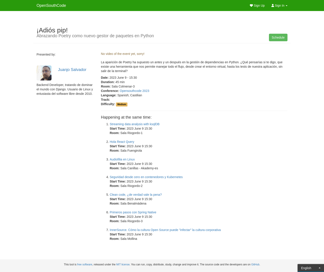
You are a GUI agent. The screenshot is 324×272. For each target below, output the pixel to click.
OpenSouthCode (51, 5)
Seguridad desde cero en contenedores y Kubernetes (146, 177)
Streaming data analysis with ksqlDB (135, 124)
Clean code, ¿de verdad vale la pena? (136, 194)
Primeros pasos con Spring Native (133, 212)
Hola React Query (122, 141)
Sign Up (257, 5)
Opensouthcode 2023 (134, 91)
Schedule (278, 37)
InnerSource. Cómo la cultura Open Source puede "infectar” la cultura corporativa (165, 230)
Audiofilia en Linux (122, 159)
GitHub (255, 264)
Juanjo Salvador (72, 69)
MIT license (123, 264)
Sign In (279, 5)
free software (84, 264)
